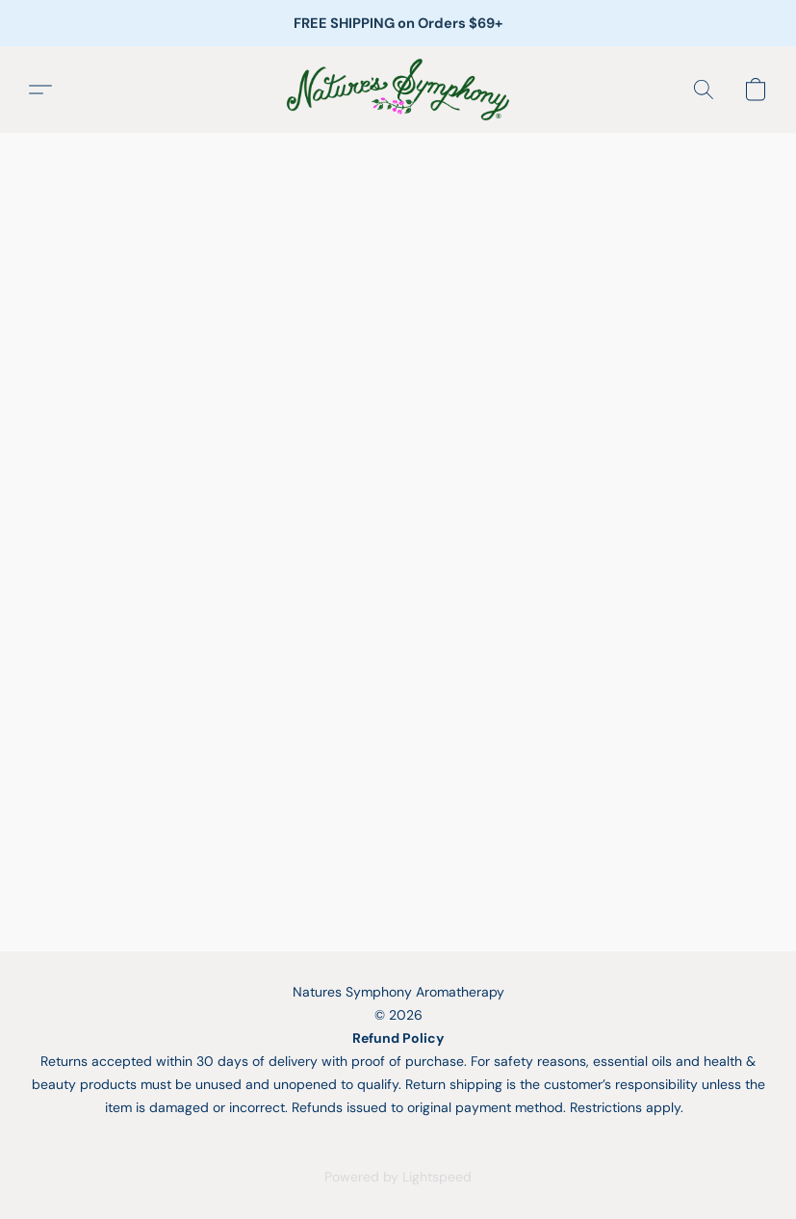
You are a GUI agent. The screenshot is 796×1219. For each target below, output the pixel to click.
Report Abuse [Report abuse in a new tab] (398, 1142)
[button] (397, 89)
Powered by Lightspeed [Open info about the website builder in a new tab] (398, 1176)
